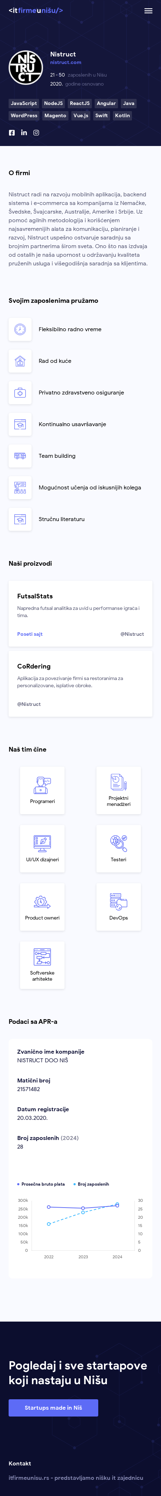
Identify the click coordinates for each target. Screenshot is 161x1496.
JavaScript (24, 103)
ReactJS (80, 103)
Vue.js (81, 116)
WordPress (24, 116)
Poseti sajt (30, 634)
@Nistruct (132, 634)
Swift (101, 116)
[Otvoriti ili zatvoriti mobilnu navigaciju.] (148, 10)
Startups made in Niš (53, 1407)
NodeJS (53, 103)
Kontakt (20, 1463)
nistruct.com (65, 62)
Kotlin (122, 116)
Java (128, 103)
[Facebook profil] (12, 132)
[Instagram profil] (36, 132)
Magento (55, 116)
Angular (106, 103)
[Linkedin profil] (24, 132)
